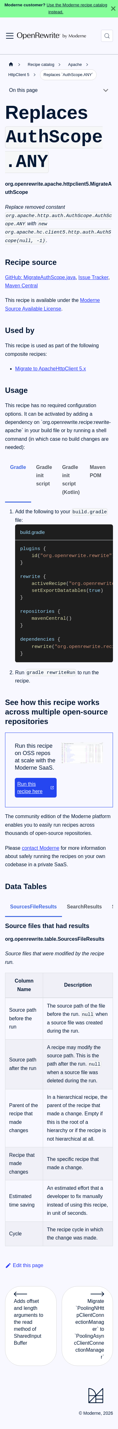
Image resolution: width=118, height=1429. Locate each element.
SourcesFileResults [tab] (33, 906)
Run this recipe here (35, 787)
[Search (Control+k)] (107, 36)
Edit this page (24, 1265)
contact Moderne (40, 848)
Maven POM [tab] (97, 471)
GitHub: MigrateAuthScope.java (40, 277)
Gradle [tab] (18, 467)
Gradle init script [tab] (44, 476)
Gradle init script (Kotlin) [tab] (71, 480)
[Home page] (11, 64)
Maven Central (21, 285)
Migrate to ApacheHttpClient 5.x (50, 368)
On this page (23, 90)
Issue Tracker (93, 277)
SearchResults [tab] (84, 906)
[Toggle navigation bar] (9, 36)
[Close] (113, 8)
